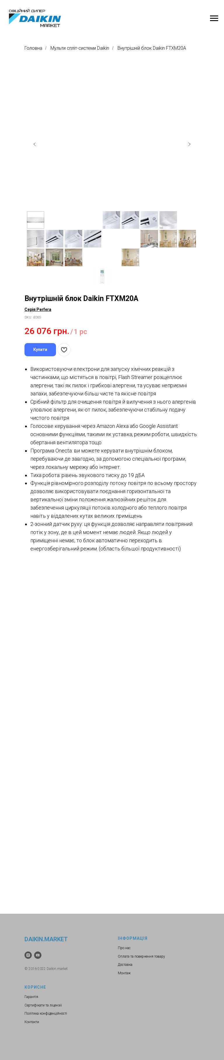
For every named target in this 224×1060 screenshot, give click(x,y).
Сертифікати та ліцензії (43, 1005)
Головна (33, 48)
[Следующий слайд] (189, 144)
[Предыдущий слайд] (34, 144)
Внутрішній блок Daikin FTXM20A (152, 48)
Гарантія (31, 997)
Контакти (31, 1022)
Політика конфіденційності (45, 1013)
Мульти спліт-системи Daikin (79, 48)
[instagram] (28, 955)
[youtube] (37, 955)
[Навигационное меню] (214, 18)
